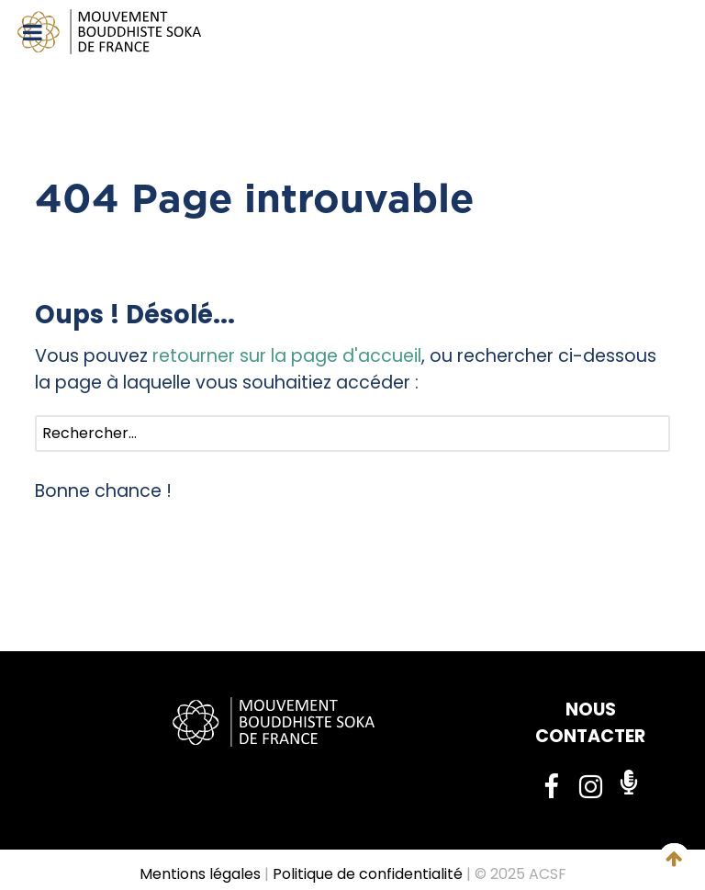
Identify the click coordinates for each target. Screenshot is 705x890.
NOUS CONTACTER (590, 723)
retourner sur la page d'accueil (286, 356)
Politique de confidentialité (368, 873)
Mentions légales (200, 873)
